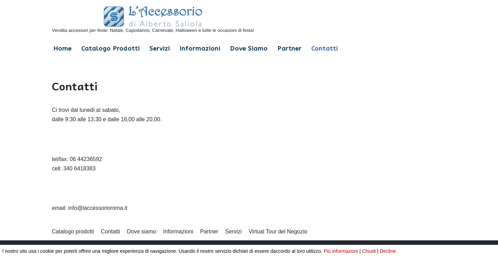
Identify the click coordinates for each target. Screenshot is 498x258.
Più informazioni (341, 251)
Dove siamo (249, 48)
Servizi (159, 48)
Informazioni (199, 48)
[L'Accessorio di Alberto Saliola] (153, 20)
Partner (289, 48)
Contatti (324, 48)
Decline (388, 251)
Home (62, 48)
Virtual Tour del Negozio (278, 231)
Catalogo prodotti (110, 48)
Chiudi (369, 251)
